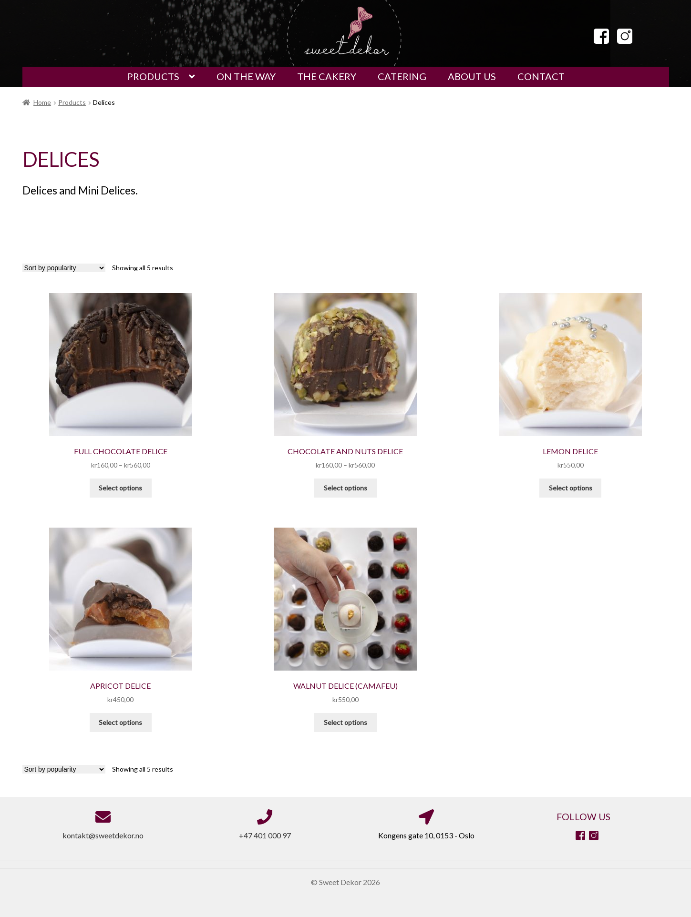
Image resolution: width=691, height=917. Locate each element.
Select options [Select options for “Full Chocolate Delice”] (120, 488)
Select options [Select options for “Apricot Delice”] (120, 722)
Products (72, 102)
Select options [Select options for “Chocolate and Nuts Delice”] (345, 488)
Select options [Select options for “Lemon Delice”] (570, 488)
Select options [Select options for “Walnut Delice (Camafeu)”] (345, 722)
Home (42, 102)
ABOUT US (472, 76)
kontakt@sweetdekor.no (103, 835)
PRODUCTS (153, 76)
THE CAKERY (326, 76)
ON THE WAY (246, 76)
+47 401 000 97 (265, 835)
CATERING (402, 76)
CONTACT (541, 76)
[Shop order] (63, 268)
